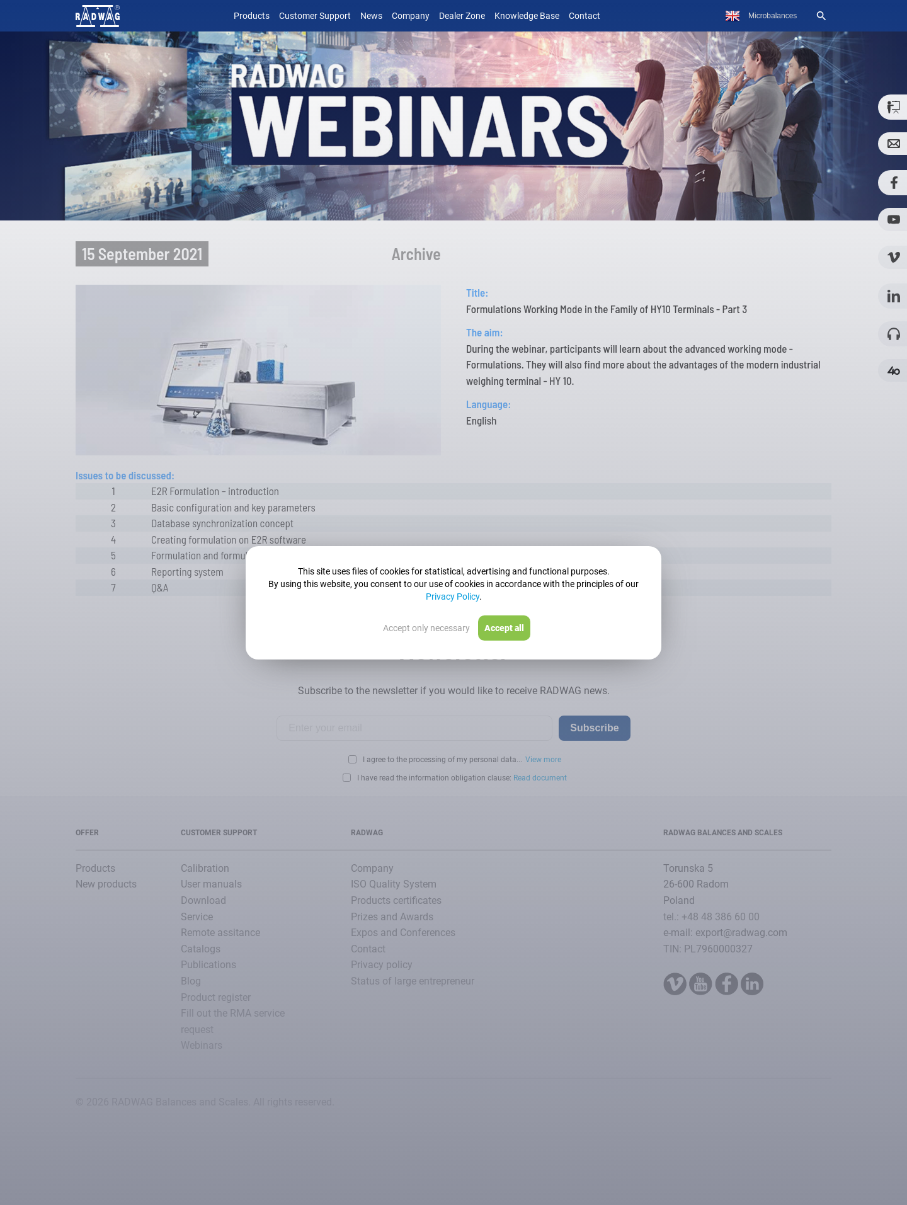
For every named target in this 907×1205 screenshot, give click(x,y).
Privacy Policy (452, 596)
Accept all (504, 628)
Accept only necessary (426, 628)
